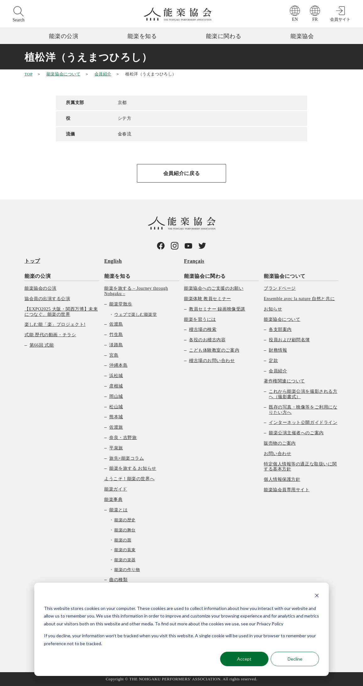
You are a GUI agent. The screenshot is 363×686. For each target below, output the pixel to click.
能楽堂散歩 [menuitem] (120, 304)
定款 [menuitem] (273, 360)
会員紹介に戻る (181, 173)
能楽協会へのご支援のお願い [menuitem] (213, 288)
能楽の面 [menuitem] (122, 540)
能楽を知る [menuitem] (117, 276)
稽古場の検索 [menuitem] (202, 329)
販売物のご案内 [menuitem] (280, 443)
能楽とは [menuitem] (118, 510)
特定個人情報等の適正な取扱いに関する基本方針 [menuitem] (300, 467)
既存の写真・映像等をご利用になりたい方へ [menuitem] (303, 410)
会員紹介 (103, 74)
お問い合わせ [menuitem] (277, 453)
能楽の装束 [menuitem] (125, 549)
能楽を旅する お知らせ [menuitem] (132, 468)
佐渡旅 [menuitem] (116, 427)
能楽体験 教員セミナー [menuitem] (207, 298)
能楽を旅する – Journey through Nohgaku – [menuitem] (136, 291)
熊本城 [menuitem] (116, 416)
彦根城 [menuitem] (116, 386)
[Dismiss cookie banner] (317, 596)
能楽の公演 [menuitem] (37, 276)
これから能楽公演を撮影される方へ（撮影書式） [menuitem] (303, 394)
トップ (32, 261)
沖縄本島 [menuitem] (118, 365)
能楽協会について (63, 74)
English (113, 261)
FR (314, 19)
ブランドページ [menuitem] (280, 288)
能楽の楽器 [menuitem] (125, 559)
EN (295, 19)
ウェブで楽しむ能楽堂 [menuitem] (135, 314)
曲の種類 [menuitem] (118, 579)
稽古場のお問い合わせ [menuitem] (212, 360)
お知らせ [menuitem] (273, 309)
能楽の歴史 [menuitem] (125, 520)
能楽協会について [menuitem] (285, 276)
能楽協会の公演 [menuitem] (40, 288)
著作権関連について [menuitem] (284, 381)
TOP (28, 74)
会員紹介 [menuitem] (278, 371)
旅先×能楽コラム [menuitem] (126, 458)
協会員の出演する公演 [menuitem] (47, 298)
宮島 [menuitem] (113, 355)
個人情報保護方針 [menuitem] (282, 479)
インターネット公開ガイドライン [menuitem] (303, 422)
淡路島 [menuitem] (116, 345)
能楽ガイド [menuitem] (115, 489)
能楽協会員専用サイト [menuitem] (287, 489)
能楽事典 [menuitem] (113, 499)
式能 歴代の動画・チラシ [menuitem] (50, 334)
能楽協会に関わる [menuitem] (205, 276)
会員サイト (340, 19)
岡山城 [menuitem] (116, 396)
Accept (244, 658)
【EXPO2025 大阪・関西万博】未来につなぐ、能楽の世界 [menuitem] (61, 312)
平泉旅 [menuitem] (116, 448)
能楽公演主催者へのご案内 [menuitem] (296, 433)
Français (194, 261)
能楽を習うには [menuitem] (200, 319)
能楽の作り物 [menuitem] (127, 569)
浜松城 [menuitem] (116, 375)
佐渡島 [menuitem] (116, 324)
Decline (295, 658)
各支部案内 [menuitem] (280, 329)
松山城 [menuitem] (116, 406)
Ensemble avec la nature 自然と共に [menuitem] (299, 298)
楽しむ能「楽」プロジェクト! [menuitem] (55, 324)
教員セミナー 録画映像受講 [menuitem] (217, 309)
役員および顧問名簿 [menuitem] (289, 340)
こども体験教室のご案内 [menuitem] (214, 350)
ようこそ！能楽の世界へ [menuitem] (129, 478)
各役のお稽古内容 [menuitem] (207, 340)
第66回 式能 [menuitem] (42, 345)
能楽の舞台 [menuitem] (125, 530)
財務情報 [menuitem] (278, 350)
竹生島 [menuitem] (116, 334)
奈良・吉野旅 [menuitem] (123, 437)
